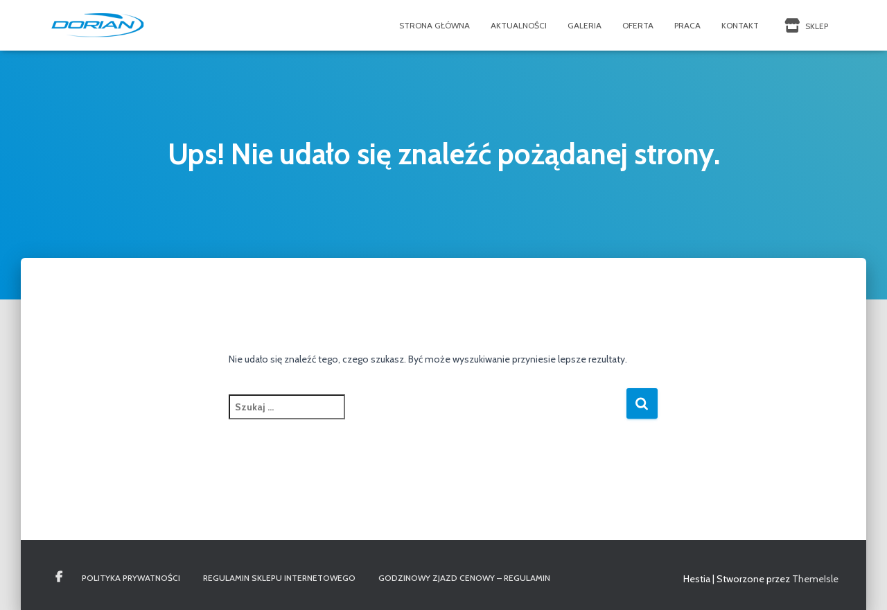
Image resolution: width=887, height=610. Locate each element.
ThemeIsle (815, 579)
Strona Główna (434, 25)
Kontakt (740, 25)
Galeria (584, 25)
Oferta (637, 25)
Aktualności (519, 25)
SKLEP (805, 26)
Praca (687, 25)
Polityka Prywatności (131, 578)
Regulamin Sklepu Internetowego (279, 578)
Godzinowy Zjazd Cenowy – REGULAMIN (464, 578)
